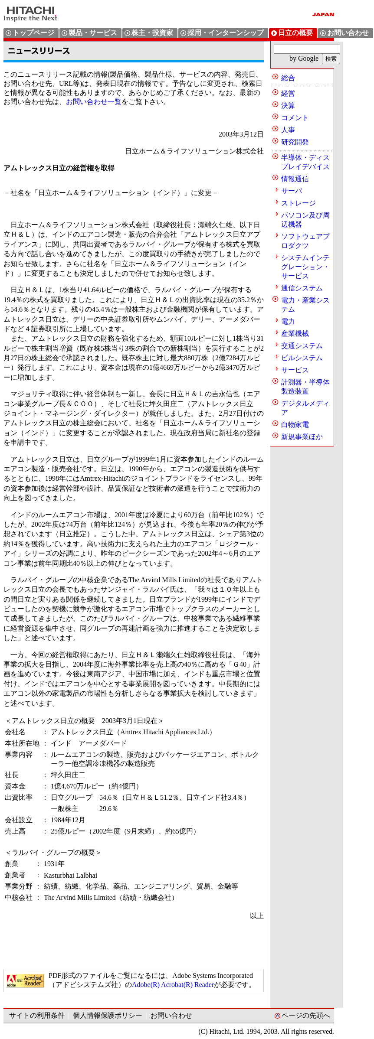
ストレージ (298, 203)
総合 (288, 77)
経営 (288, 93)
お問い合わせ (171, 1015)
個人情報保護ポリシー (107, 1015)
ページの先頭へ (306, 1015)
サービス (295, 370)
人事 (288, 130)
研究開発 (295, 142)
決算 (288, 105)
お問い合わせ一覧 (93, 101)
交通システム (302, 345)
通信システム (302, 288)
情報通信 (295, 178)
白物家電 (295, 424)
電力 (288, 321)
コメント (295, 117)
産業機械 (295, 333)
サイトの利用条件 (37, 1015)
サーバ (291, 191)
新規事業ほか (302, 436)
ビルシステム (302, 358)
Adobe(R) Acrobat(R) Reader (173, 984)
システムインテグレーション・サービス (305, 267)
